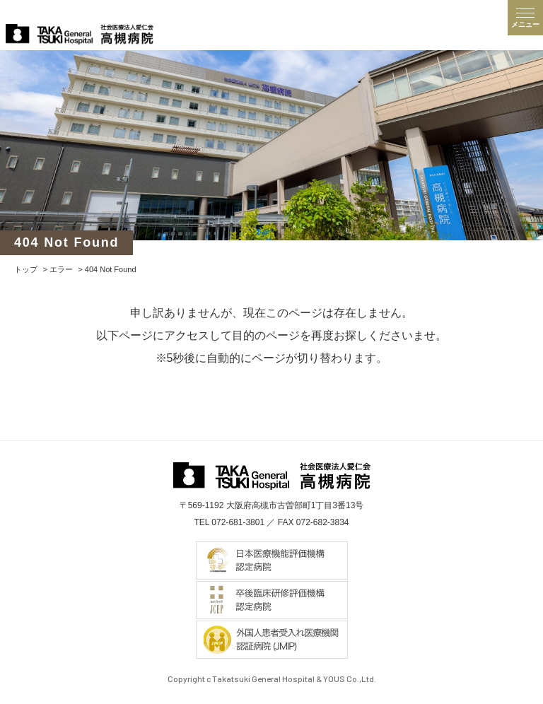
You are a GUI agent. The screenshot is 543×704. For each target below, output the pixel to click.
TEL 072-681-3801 (229, 522)
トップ (25, 269)
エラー (61, 269)
